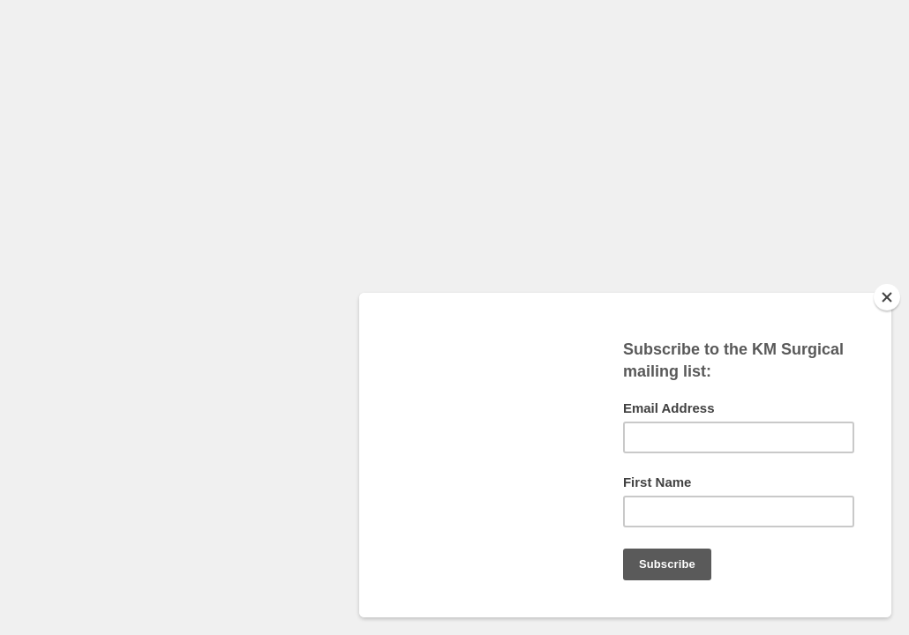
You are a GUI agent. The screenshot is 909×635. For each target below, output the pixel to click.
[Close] (887, 297)
